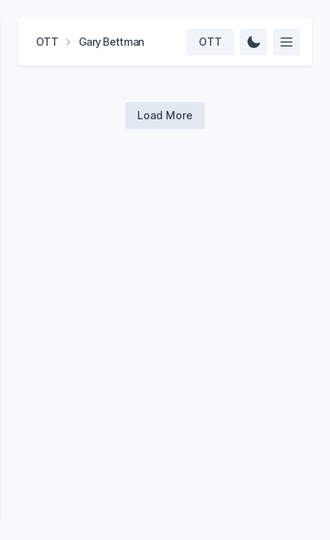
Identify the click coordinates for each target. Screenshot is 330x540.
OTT (47, 41)
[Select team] (210, 42)
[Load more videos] (165, 115)
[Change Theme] (253, 42)
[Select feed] (286, 42)
